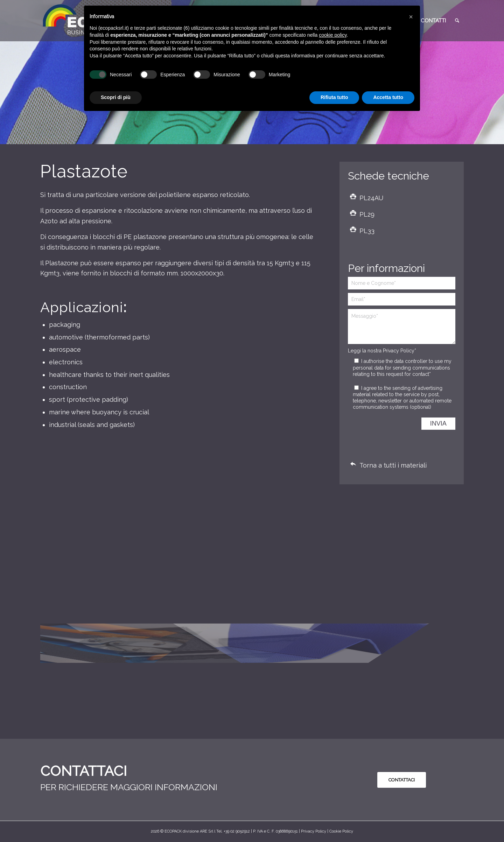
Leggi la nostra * (382, 350)
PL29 (366, 214)
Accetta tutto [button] (388, 97)
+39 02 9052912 (237, 831)
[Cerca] (457, 20)
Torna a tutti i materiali (393, 465)
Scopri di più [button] (116, 97)
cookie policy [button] (332, 35)
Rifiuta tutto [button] (334, 97)
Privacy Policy (398, 350)
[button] (410, 16)
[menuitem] (433, 20)
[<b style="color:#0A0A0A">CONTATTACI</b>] (401, 780)
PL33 (366, 230)
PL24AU (371, 198)
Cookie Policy (341, 831)
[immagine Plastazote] (93, 560)
